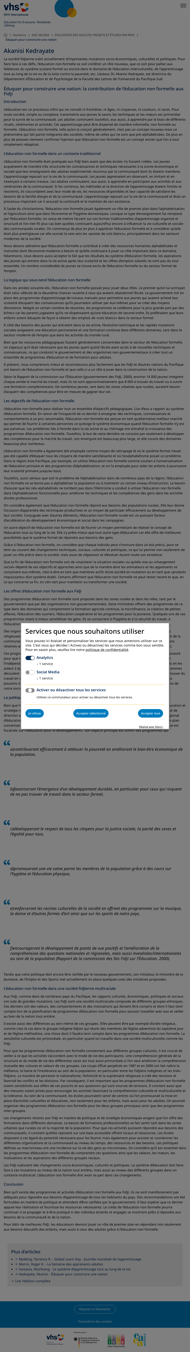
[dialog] (95, 676)
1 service (45, 663)
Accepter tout (150, 713)
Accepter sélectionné (91, 713)
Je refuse (34, 713)
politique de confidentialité (107, 649)
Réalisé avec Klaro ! (151, 727)
